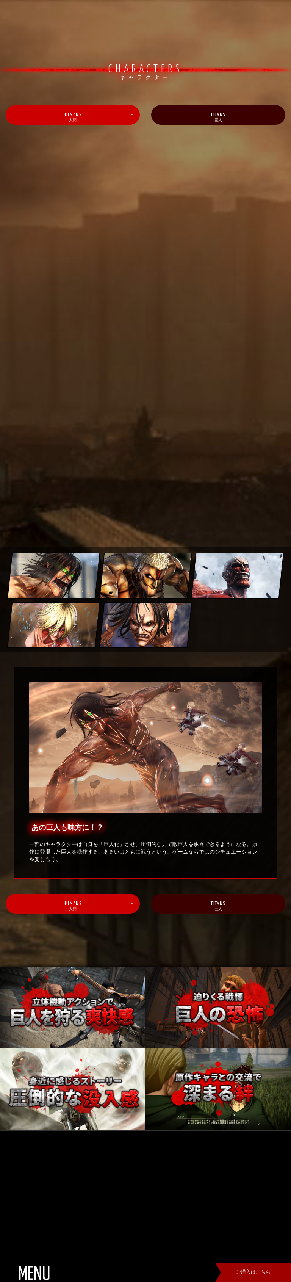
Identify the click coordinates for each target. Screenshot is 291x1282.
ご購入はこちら (253, 1272)
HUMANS (72, 118)
